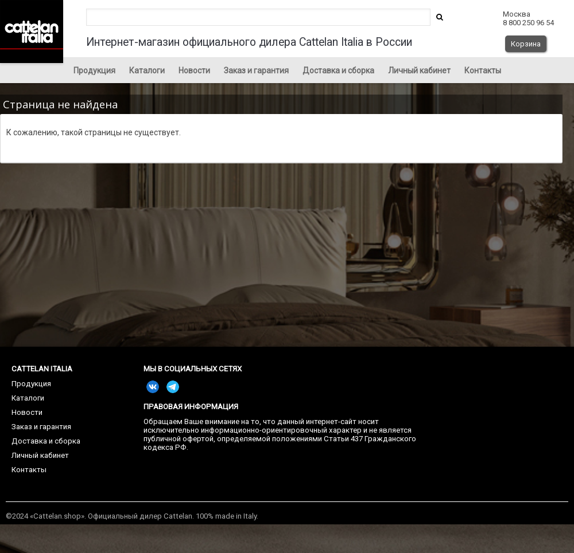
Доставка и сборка (338, 70)
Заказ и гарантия (256, 70)
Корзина (526, 44)
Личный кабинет (419, 70)
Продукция (94, 70)
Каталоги (147, 70)
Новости (194, 70)
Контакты (482, 70)
